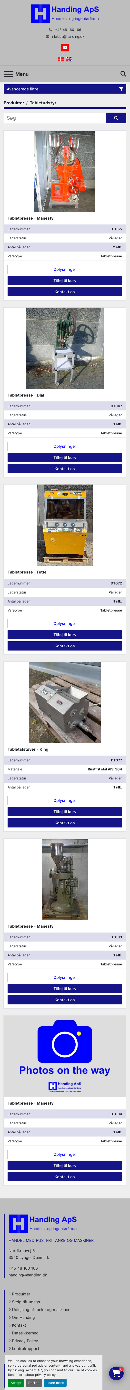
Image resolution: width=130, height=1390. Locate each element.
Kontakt (19, 1325)
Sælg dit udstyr (26, 1301)
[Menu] (8, 74)
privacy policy (45, 1375)
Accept (16, 1383)
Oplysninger (64, 269)
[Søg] (55, 118)
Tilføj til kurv (64, 280)
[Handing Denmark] (43, 1223)
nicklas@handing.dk (67, 37)
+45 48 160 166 (67, 30)
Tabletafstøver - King (28, 749)
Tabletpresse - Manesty (30, 218)
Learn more (55, 1383)
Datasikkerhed (25, 1333)
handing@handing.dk (28, 1275)
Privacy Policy (25, 1340)
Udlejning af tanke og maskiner (41, 1309)
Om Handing (23, 1317)
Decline (34, 1383)
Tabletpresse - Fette (27, 572)
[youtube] (65, 47)
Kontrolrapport (25, 1348)
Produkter (21, 1294)
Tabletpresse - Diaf (26, 395)
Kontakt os (65, 291)
